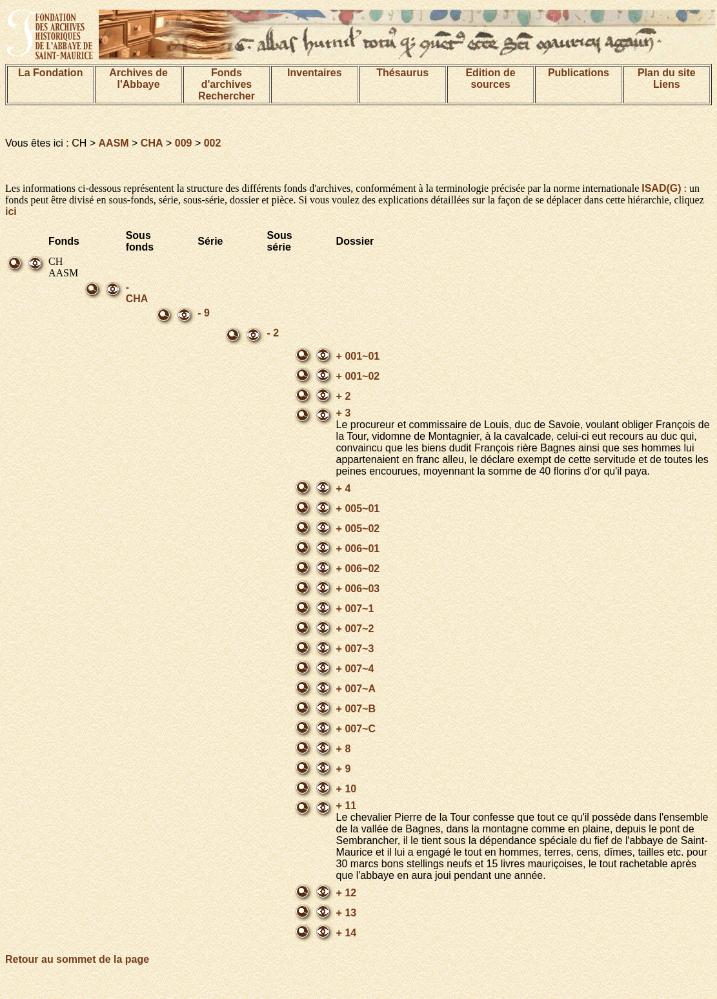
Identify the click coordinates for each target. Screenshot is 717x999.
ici (11, 211)
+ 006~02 (358, 568)
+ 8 (343, 748)
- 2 (273, 332)
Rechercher (226, 95)
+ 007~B (356, 708)
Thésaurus (402, 72)
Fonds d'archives (226, 78)
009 (183, 143)
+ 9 (343, 768)
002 (212, 143)
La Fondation (50, 72)
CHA (152, 143)
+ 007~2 (355, 628)
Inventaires (314, 72)
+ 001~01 (358, 356)
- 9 (203, 312)
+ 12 (346, 892)
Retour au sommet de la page (77, 959)
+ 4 (343, 488)
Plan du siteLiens (667, 78)
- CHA (137, 293)
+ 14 (346, 932)
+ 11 (346, 805)
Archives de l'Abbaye (138, 78)
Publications (578, 72)
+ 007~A (356, 688)
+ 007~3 (355, 648)
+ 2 (343, 396)
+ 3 (343, 412)
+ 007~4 (355, 668)
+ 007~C (356, 728)
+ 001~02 (358, 376)
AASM (114, 143)
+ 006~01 (358, 548)
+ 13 (346, 912)
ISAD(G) (661, 188)
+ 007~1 (355, 608)
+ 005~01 (358, 508)
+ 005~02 (358, 528)
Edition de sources (490, 78)
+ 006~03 (358, 588)
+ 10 (346, 788)
